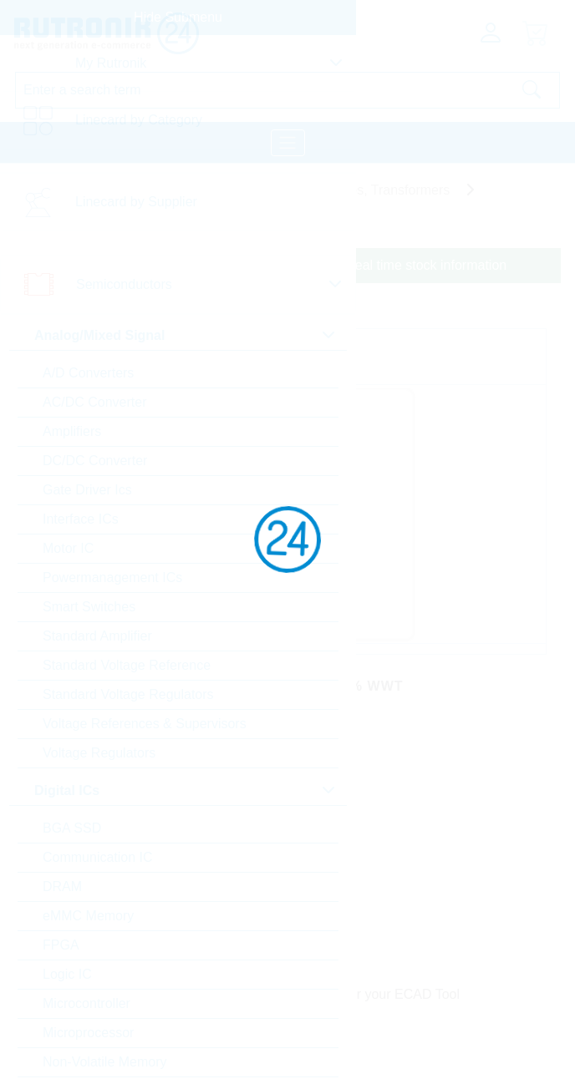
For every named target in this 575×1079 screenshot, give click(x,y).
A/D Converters (88, 373)
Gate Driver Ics (87, 490)
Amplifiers (72, 431)
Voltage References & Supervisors (145, 724)
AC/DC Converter (94, 402)
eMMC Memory (88, 916)
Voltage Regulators (99, 753)
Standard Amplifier (97, 636)
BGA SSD (72, 828)
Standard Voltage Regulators (128, 694)
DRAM (62, 886)
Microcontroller (86, 1003)
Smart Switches (89, 607)
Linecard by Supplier (136, 202)
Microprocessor (88, 1033)
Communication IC (98, 857)
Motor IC (68, 548)
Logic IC (67, 974)
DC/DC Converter (95, 460)
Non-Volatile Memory (105, 1062)
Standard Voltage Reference (127, 665)
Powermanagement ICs (112, 577)
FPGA (61, 945)
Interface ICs (81, 519)
